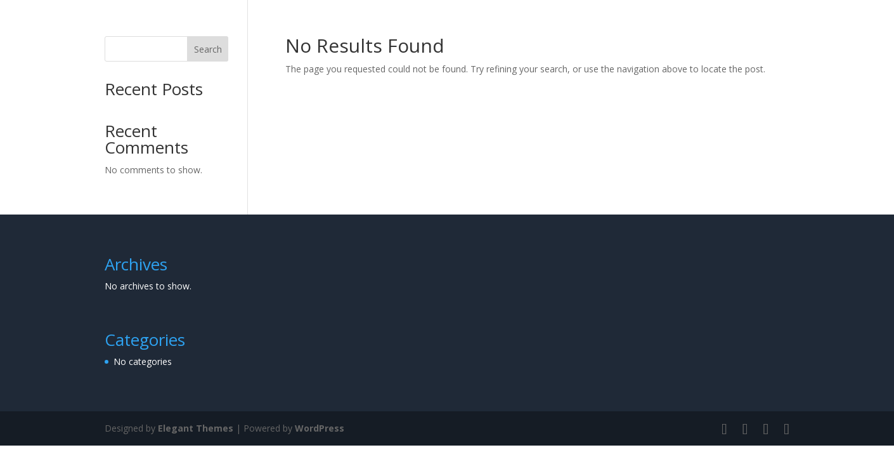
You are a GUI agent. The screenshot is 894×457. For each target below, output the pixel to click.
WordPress (319, 428)
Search (208, 49)
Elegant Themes (195, 428)
